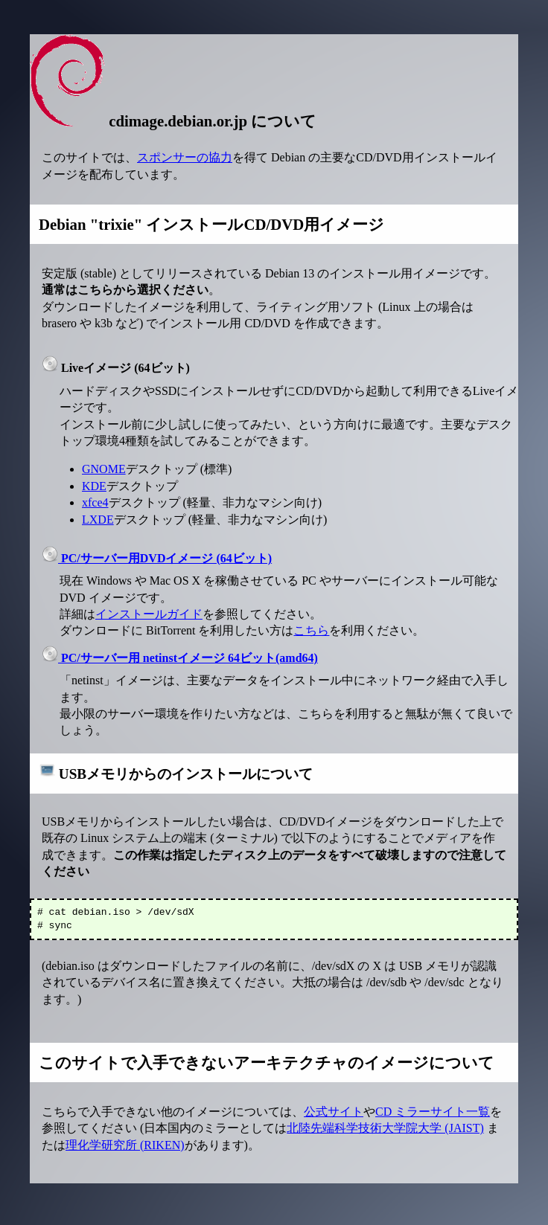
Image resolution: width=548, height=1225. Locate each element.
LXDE (98, 519)
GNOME (104, 469)
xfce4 (95, 502)
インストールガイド (149, 614)
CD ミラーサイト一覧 (432, 1111)
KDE (94, 486)
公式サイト (333, 1111)
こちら (311, 630)
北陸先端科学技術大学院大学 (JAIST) (385, 1128)
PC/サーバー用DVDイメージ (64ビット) (157, 558)
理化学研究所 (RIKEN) (125, 1145)
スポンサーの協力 (184, 157)
